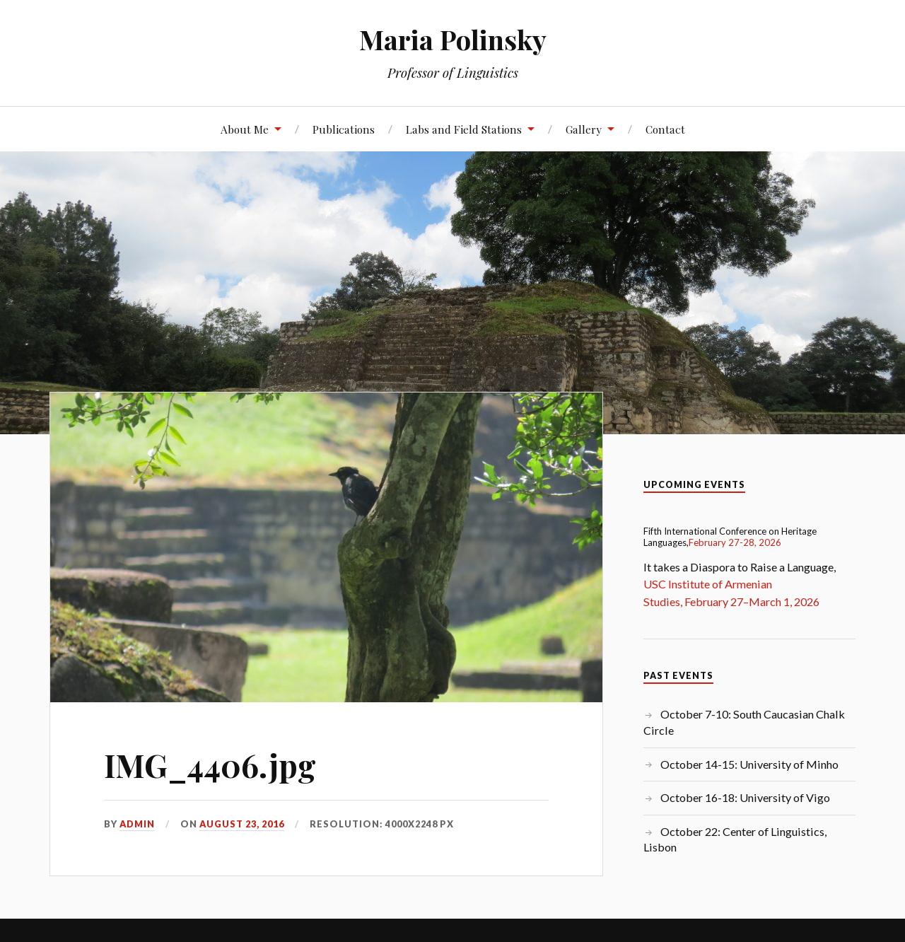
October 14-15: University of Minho (749, 764)
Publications (344, 129)
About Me (245, 129)
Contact (665, 129)
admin (137, 824)
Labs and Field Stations (464, 129)
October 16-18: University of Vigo (745, 797)
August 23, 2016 (241, 824)
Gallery (584, 129)
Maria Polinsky (453, 39)
